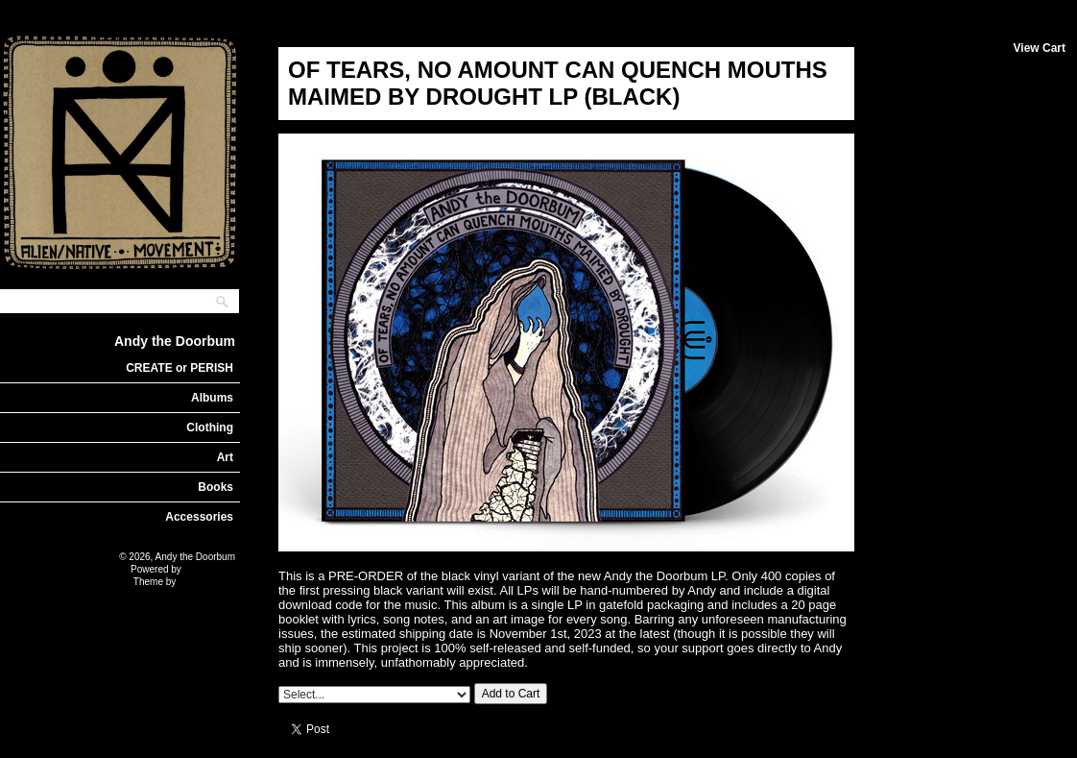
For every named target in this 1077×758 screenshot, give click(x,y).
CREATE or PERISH (179, 368)
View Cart (1039, 48)
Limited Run (209, 569)
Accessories (199, 517)
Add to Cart (511, 693)
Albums (212, 397)
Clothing (209, 427)
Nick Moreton (207, 581)
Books (215, 487)
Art (225, 457)
